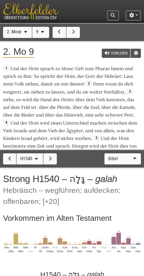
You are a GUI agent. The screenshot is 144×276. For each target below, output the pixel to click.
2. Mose (17, 31)
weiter (96, 92)
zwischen (117, 123)
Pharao (102, 68)
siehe (8, 99)
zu (57, 68)
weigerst (12, 92)
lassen (58, 92)
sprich (9, 76)
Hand (45, 99)
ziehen (31, 84)
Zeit (41, 146)
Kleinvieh (73, 115)
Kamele (127, 107)
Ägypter (74, 130)
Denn (98, 84)
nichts (67, 138)
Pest (128, 115)
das (130, 99)
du (120, 84)
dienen (76, 84)
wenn (111, 84)
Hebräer (112, 76)
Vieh (100, 99)
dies (124, 146)
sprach (47, 68)
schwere (114, 115)
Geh (79, 68)
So (36, 76)
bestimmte (14, 146)
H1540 (29, 158)
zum (89, 68)
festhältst (114, 92)
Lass (128, 76)
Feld (25, 107)
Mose (67, 68)
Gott (90, 76)
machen (98, 123)
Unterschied (76, 123)
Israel (26, 138)
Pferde (63, 107)
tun (133, 146)
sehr (99, 115)
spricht (47, 76)
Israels (20, 130)
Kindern (11, 138)
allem (108, 130)
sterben (83, 138)
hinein (117, 68)
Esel (95, 107)
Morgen (80, 146)
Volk (19, 84)
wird (27, 99)
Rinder (28, 115)
